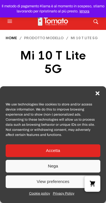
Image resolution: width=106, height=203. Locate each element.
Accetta (53, 150)
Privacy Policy (63, 193)
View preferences (53, 181)
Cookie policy (39, 193)
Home (11, 38)
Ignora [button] (84, 11)
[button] (97, 93)
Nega (53, 166)
